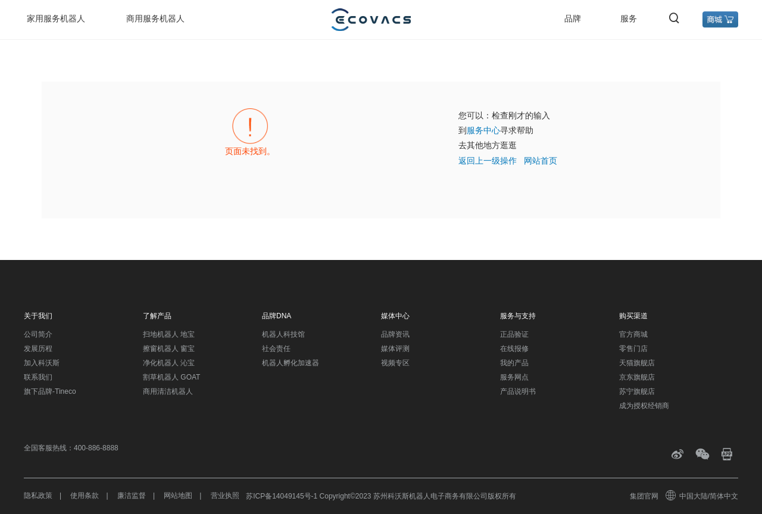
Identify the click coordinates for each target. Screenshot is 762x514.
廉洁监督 (131, 495)
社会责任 (276, 348)
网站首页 (540, 160)
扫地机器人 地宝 (169, 334)
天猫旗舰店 (637, 363)
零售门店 (633, 348)
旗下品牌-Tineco (50, 391)
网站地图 (178, 495)
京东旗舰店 (637, 377)
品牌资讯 (395, 334)
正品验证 (514, 334)
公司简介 (38, 334)
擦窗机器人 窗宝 (169, 348)
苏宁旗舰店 (637, 391)
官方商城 (633, 334)
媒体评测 (395, 348)
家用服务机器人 (56, 18)
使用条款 (84, 495)
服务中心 (483, 130)
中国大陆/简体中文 (702, 496)
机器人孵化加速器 (290, 363)
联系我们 (38, 377)
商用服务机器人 (155, 18)
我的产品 (514, 363)
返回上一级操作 (487, 160)
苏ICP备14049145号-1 (281, 496)
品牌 (572, 18)
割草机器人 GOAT (171, 377)
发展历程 (38, 348)
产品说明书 (518, 391)
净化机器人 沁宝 (169, 363)
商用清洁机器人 (168, 391)
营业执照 (225, 495)
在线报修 (514, 348)
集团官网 (644, 496)
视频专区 (395, 363)
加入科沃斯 (42, 363)
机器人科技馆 (283, 334)
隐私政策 (38, 495)
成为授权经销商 (644, 406)
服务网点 (514, 377)
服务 (628, 18)
